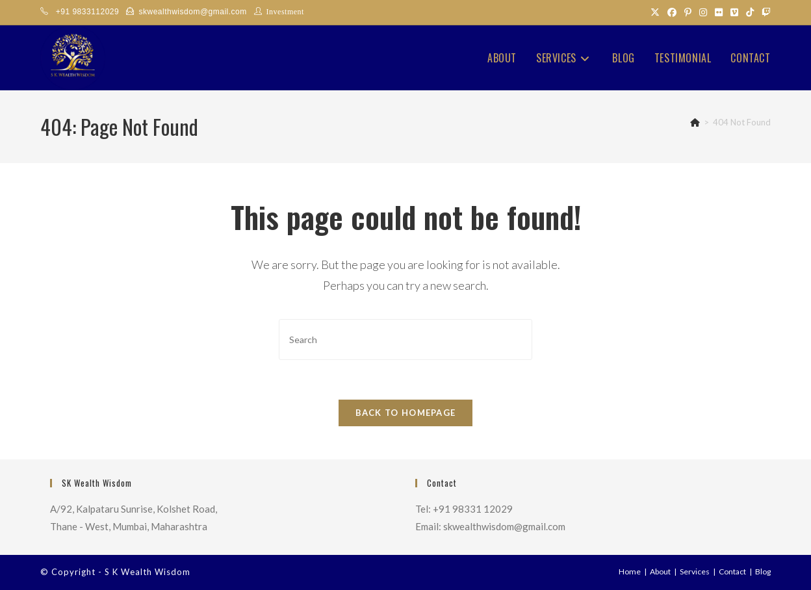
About (660, 571)
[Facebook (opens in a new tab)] (671, 12)
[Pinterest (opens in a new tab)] (687, 12)
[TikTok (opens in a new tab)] (750, 12)
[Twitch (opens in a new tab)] (764, 12)
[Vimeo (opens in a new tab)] (734, 12)
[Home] (695, 122)
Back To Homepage (405, 412)
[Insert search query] (405, 339)
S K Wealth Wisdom (147, 572)
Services (695, 571)
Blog (763, 571)
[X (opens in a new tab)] (655, 12)
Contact (732, 571)
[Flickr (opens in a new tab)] (719, 12)
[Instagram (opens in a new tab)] (703, 12)
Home (630, 571)
